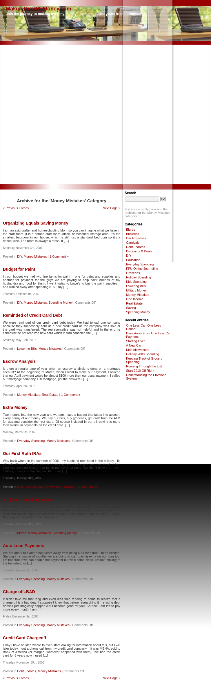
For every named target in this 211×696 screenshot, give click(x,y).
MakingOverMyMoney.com (38, 9)
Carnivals (132, 242)
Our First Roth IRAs (22, 453)
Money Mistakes (35, 256)
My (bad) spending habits (28, 499)
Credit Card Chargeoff (24, 637)
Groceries (133, 273)
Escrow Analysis (19, 361)
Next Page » (111, 208)
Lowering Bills (27, 348)
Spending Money (61, 302)
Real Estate (50, 394)
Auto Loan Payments (23, 545)
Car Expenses (136, 238)
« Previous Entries (16, 208)
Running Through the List (144, 366)
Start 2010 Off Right (140, 370)
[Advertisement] (69, 114)
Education (133, 260)
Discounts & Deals (139, 251)
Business (132, 234)
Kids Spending (136, 281)
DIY (19, 256)
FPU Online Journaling (142, 268)
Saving (69, 487)
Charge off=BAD (19, 591)
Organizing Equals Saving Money (35, 223)
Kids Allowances (137, 349)
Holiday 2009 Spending (142, 354)
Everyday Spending (31, 440)
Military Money (27, 487)
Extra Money (15, 407)
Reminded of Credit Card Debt (32, 315)
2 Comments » (87, 487)
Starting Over (135, 341)
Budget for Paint (19, 269)
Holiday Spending (138, 277)
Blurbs (21, 533)
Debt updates (26, 671)
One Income (134, 299)
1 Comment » (59, 256)
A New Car (133, 345)
